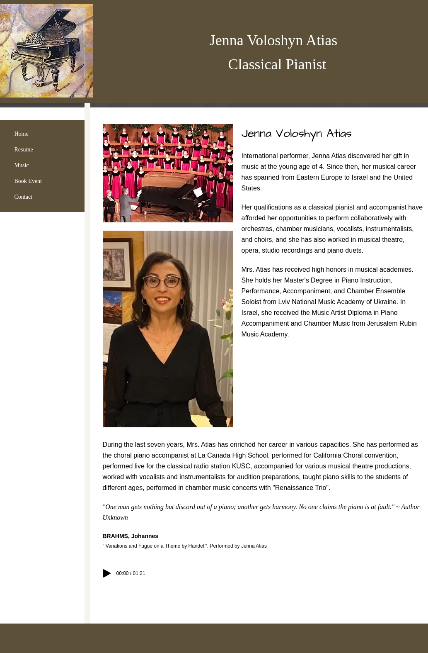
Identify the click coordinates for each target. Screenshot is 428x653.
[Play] (107, 573)
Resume (24, 149)
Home (22, 134)
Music (22, 165)
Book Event (28, 181)
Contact (24, 197)
